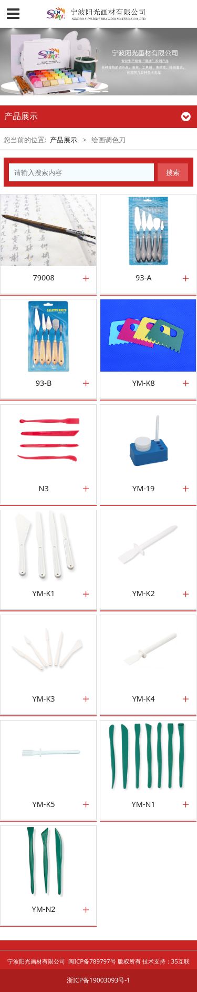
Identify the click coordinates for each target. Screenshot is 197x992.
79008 (43, 278)
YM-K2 (143, 593)
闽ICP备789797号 (92, 961)
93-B (44, 383)
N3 (43, 488)
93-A (143, 278)
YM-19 (143, 488)
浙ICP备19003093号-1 (98, 980)
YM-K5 (44, 804)
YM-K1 (44, 593)
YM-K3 (44, 699)
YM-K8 (143, 383)
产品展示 (63, 139)
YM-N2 (44, 909)
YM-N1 (143, 804)
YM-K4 (143, 699)
